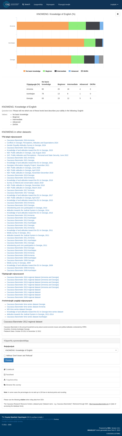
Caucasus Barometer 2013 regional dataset (24, 290)
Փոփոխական (9, 346)
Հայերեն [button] (114, 4)
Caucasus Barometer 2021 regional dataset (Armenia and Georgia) (33, 280)
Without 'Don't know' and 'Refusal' (18, 356)
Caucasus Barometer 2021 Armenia (21, 158)
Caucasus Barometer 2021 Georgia (20, 160)
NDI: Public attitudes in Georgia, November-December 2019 (30, 173)
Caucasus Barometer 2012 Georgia (20, 225)
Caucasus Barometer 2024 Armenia (21, 140)
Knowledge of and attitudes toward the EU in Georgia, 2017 (30, 195)
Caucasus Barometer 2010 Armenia (21, 253)
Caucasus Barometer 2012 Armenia (21, 228)
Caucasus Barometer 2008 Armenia (21, 268)
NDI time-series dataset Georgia (19, 309)
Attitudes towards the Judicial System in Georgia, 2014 (28, 210)
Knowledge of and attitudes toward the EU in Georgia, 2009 (30, 265)
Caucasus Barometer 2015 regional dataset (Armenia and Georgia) (33, 287)
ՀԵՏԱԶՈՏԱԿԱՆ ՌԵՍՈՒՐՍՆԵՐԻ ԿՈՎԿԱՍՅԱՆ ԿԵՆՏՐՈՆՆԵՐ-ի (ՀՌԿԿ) (28, 419)
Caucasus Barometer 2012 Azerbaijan (21, 223)
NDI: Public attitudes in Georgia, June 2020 (23, 168)
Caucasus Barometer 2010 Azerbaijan (21, 250)
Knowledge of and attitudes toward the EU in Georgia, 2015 (30, 200)
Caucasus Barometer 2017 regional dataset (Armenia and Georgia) (33, 285)
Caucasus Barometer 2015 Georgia (20, 205)
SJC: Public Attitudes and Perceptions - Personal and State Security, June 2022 (37, 155)
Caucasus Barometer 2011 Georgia (20, 243)
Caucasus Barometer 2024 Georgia (20, 148)
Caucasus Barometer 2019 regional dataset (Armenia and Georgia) (33, 282)
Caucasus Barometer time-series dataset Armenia (26, 307)
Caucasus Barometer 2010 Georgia (20, 248)
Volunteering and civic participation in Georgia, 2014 (27, 208)
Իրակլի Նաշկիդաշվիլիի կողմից (12, 421)
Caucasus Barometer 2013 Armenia (21, 215)
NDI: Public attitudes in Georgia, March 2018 (24, 188)
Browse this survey (12, 385)
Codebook (9, 369)
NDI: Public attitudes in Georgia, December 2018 (26, 185)
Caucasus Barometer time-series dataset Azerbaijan (27, 317)
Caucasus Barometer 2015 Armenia (21, 203)
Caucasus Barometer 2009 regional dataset (24, 297)
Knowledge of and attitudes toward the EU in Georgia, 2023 (30, 150)
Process (8, 360)
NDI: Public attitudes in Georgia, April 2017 (23, 198)
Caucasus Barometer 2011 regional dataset (24, 292)
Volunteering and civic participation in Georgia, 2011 (27, 245)
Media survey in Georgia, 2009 (19, 263)
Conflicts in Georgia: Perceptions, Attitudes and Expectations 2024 (32, 143)
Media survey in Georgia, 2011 (19, 233)
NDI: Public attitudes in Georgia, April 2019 (23, 170)
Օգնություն (50, 4)
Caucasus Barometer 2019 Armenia (21, 178)
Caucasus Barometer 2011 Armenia (21, 238)
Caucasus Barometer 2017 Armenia (21, 190)
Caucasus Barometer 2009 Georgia (20, 260)
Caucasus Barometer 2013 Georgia (20, 220)
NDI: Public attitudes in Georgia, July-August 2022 (26, 153)
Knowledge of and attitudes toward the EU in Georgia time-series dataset (35, 312)
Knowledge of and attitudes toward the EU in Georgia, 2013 (30, 213)
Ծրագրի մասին (64, 4)
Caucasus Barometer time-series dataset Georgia (26, 304)
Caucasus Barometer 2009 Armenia (21, 255)
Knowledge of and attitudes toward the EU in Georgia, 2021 (30, 163)
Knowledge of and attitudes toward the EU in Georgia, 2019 (30, 180)
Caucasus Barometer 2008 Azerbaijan (21, 270)
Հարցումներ (38, 4)
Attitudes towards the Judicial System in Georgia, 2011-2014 (30, 314)
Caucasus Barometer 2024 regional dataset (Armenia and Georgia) (33, 277)
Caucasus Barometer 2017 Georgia (20, 193)
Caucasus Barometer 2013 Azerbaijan (21, 218)
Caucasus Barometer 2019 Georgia (20, 175)
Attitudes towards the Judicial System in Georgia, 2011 (28, 235)
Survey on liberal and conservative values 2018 (25, 183)
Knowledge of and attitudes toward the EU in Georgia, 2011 (30, 230)
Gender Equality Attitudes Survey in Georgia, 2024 (26, 145)
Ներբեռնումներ (11, 380)
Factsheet (9, 375)
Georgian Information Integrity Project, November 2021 (28, 165)
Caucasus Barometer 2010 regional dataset (24, 295)
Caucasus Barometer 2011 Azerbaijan (21, 240)
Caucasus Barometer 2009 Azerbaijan (21, 258)
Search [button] (26, 4)
